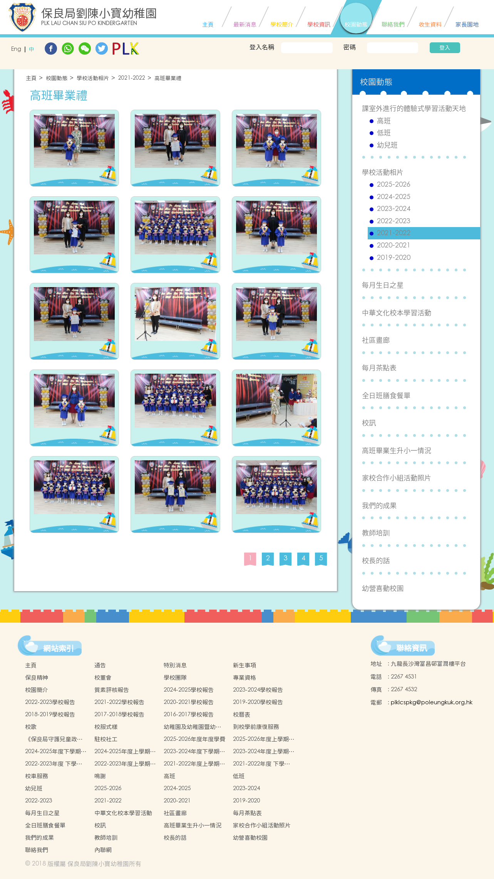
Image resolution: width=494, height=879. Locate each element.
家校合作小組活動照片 (396, 478)
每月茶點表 (379, 368)
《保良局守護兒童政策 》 (54, 739)
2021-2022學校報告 (119, 702)
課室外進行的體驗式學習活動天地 (414, 108)
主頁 (31, 78)
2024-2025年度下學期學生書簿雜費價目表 (56, 751)
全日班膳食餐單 (386, 395)
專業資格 (244, 677)
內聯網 (103, 850)
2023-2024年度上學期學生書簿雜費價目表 (264, 751)
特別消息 (175, 665)
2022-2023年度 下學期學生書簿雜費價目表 (53, 764)
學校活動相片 (93, 78)
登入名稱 (262, 47)
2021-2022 (131, 78)
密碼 (349, 47)
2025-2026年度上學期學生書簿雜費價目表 (264, 739)
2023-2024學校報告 (258, 690)
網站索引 (58, 648)
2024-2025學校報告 (189, 690)
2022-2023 (393, 221)
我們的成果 (379, 505)
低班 (384, 133)
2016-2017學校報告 (189, 714)
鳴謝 (100, 776)
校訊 (369, 423)
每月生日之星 (383, 285)
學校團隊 (175, 677)
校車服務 (36, 776)
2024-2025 (393, 197)
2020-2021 (393, 245)
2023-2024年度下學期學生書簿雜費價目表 (194, 751)
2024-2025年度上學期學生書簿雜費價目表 (125, 751)
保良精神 (36, 677)
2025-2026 (393, 184)
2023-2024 (393, 209)
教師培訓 (376, 533)
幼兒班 (387, 145)
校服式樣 (105, 727)
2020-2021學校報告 (189, 702)
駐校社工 (105, 739)
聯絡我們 (36, 850)
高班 (384, 121)
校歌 (31, 727)
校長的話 (376, 560)
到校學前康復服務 (256, 727)
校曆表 (241, 714)
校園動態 (56, 78)
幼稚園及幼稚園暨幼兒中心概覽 (192, 727)
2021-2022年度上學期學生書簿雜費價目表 (194, 764)
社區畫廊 (376, 340)
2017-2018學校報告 (119, 714)
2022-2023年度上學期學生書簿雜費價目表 (125, 764)
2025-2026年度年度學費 (194, 739)
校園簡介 (36, 690)
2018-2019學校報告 (50, 714)
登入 (444, 48)
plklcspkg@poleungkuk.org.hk (431, 703)
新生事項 (244, 665)
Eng (16, 49)
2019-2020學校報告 (258, 702)
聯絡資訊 (411, 648)
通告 (100, 665)
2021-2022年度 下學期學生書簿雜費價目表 (261, 764)
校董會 (103, 677)
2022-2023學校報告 (50, 702)
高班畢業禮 (167, 78)
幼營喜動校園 (383, 588)
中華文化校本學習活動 (396, 313)
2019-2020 (393, 258)
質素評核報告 (111, 690)
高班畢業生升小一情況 (396, 450)
